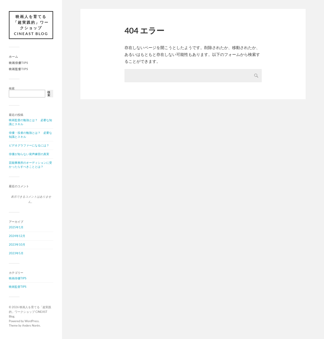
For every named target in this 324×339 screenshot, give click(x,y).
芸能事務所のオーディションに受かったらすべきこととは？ (30, 164)
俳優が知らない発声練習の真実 (29, 154)
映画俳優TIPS (18, 63)
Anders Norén (31, 325)
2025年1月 (16, 227)
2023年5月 (16, 253)
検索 (12, 88)
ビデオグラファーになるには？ (29, 145)
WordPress (32, 321)
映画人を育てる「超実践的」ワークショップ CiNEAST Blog (31, 25)
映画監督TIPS (18, 69)
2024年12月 (17, 236)
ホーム (13, 56)
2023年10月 (17, 244)
